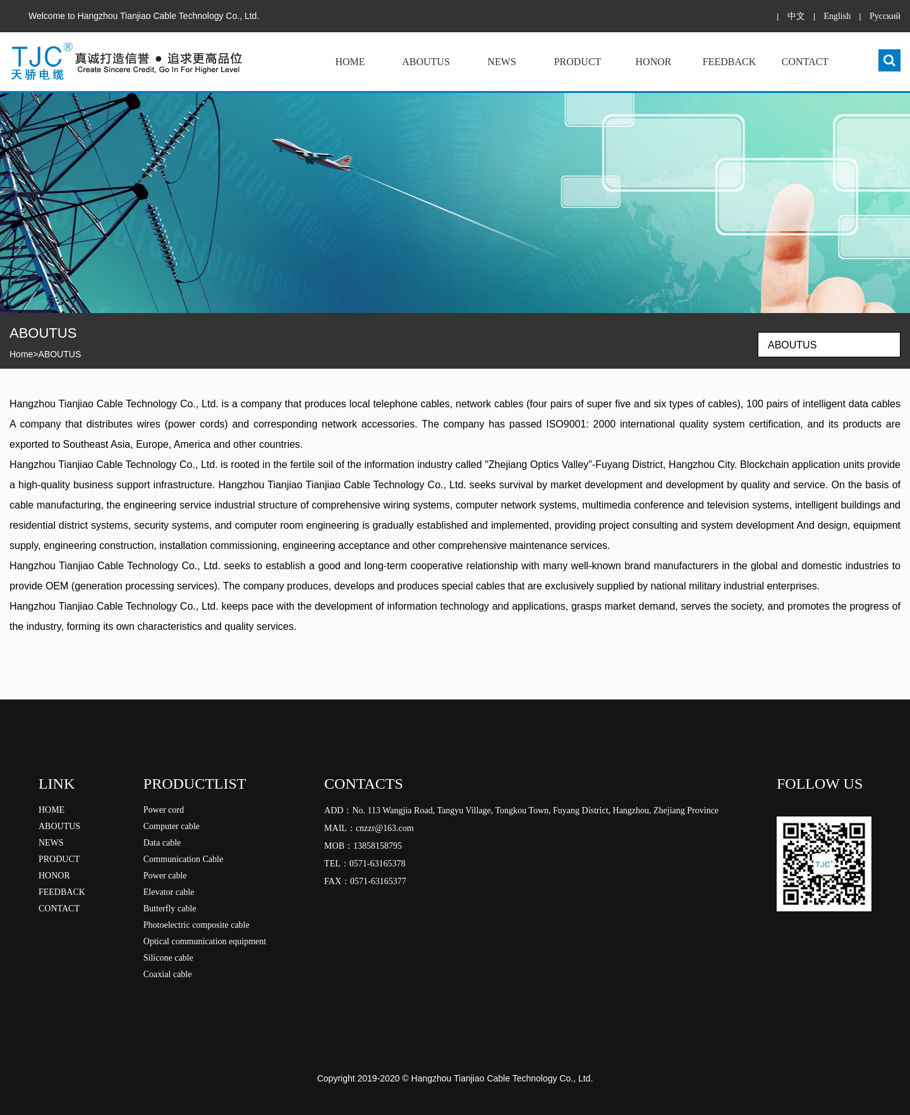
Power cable (165, 875)
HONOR (654, 61)
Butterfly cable (170, 908)
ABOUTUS (426, 61)
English (837, 16)
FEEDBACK (729, 61)
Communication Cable (183, 859)
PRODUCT (578, 61)
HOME (350, 61)
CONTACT (805, 61)
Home (21, 354)
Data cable (162, 842)
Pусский (885, 16)
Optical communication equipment (204, 941)
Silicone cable (168, 958)
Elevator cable (168, 892)
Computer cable (171, 826)
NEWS (501, 61)
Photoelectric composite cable (196, 925)
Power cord (163, 810)
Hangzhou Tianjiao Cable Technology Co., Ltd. (502, 1078)
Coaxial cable (167, 974)
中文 (796, 16)
